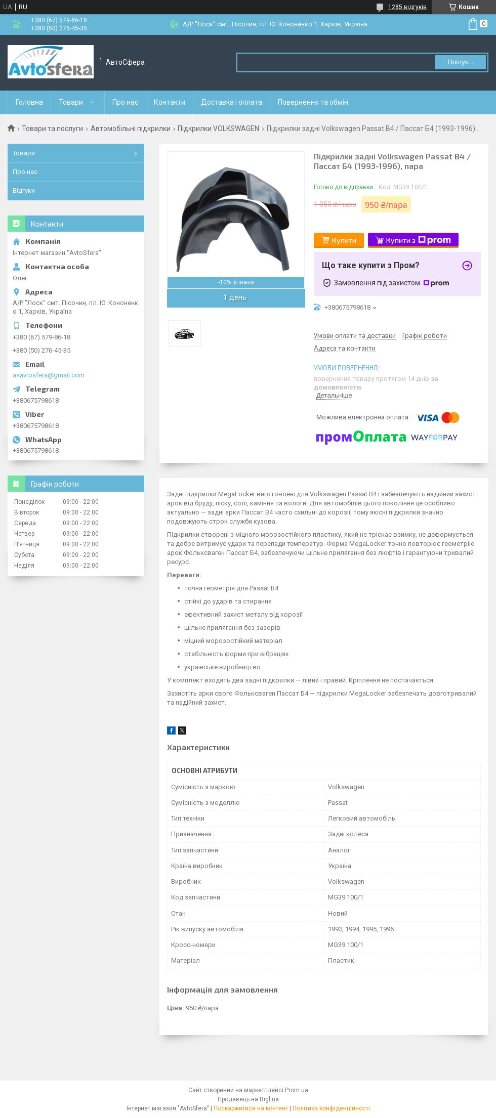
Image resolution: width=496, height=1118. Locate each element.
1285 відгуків (407, 7)
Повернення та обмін (313, 102)
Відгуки (24, 190)
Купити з (418, 240)
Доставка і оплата (231, 102)
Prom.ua (296, 1090)
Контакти (169, 102)
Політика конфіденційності (331, 1108)
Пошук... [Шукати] (460, 62)
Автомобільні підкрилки (131, 128)
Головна (29, 102)
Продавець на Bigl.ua (248, 1099)
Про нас (125, 102)
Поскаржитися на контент (251, 1108)
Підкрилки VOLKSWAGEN (218, 128)
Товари (71, 102)
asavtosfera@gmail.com (49, 375)
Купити (344, 240)
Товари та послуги (52, 128)
